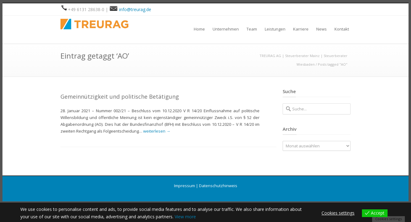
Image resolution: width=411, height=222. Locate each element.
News (321, 29)
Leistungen (275, 29)
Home (199, 29)
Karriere (301, 29)
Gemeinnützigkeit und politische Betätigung (119, 96)
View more (185, 217)
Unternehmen (226, 29)
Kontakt (341, 29)
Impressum (184, 185)
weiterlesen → (156, 131)
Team (252, 29)
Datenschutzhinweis (218, 185)
